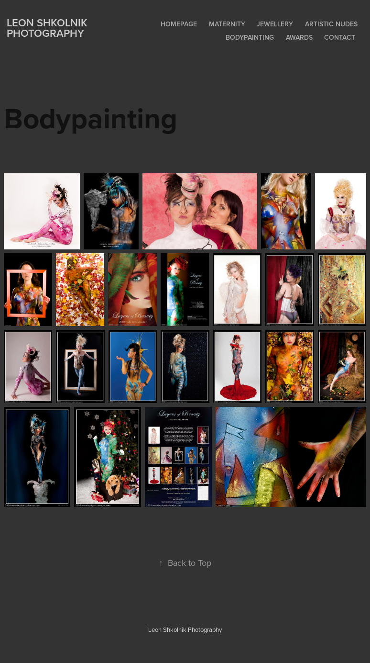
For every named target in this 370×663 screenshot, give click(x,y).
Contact (339, 37)
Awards (299, 37)
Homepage (179, 24)
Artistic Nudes (331, 24)
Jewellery (275, 24)
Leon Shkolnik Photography (48, 28)
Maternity (227, 24)
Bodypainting (250, 37)
